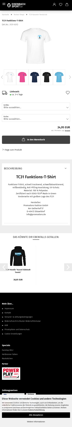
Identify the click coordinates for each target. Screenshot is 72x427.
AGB (6, 325)
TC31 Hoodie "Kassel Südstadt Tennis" (18, 271)
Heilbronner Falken (10, 354)
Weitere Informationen (36, 422)
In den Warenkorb (33, 139)
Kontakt (8, 313)
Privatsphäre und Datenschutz (17, 329)
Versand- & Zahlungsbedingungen (19, 317)
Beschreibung (13, 168)
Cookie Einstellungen (13, 334)
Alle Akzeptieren (36, 415)
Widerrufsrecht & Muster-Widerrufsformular (23, 321)
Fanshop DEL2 (7, 350)
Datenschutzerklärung (36, 410)
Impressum (9, 308)
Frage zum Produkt (13, 150)
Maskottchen (7, 358)
